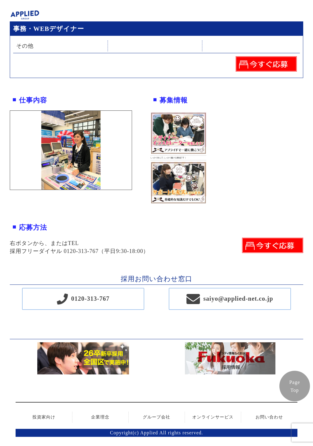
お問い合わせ (269, 417)
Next (136, 150)
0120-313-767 (90, 298)
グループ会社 (156, 417)
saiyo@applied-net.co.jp (238, 298)
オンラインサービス (213, 417)
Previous (5, 150)
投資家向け (43, 417)
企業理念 (100, 417)
